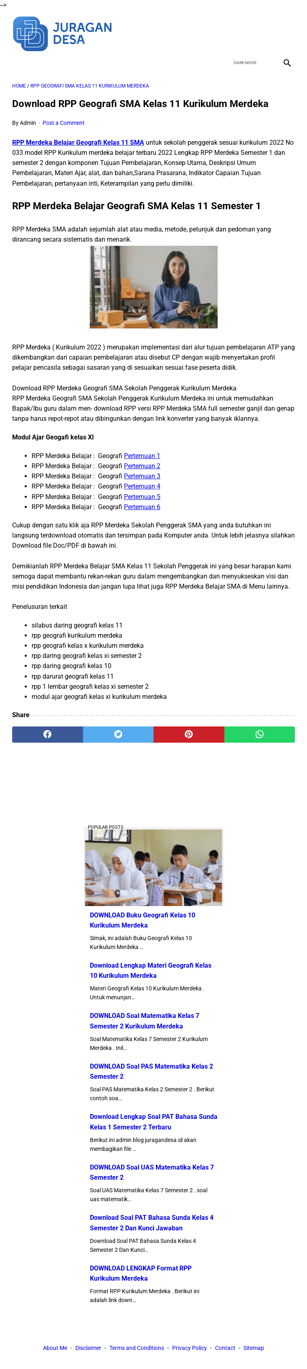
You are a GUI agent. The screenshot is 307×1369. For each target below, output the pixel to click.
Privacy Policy (189, 1348)
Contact (225, 1348)
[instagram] (286, 33)
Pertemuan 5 (142, 497)
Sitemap (253, 1348)
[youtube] (267, 33)
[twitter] (248, 33)
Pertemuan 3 (142, 476)
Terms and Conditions (136, 1348)
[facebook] (229, 33)
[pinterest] (189, 734)
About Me (55, 1348)
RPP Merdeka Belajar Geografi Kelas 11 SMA (78, 142)
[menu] (17, 62)
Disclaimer (88, 1348)
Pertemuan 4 (142, 486)
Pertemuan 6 (142, 507)
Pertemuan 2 (142, 466)
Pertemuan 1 (142, 456)
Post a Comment (64, 123)
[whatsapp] (259, 734)
